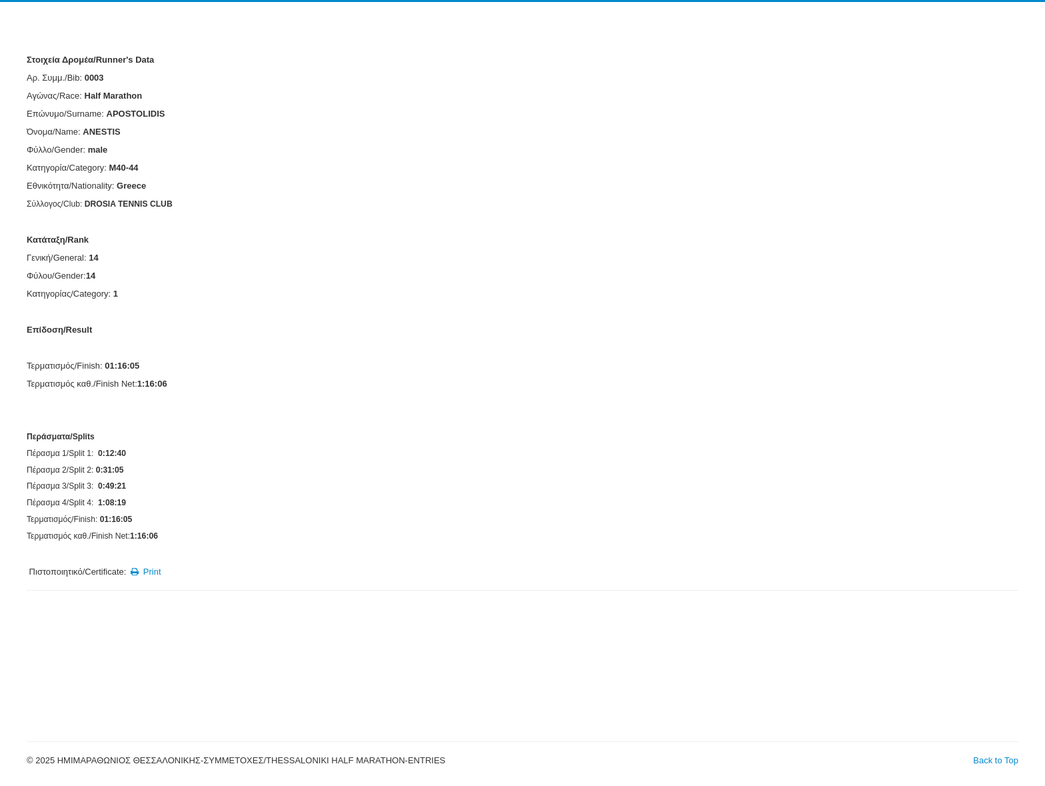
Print (145, 572)
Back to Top (995, 760)
